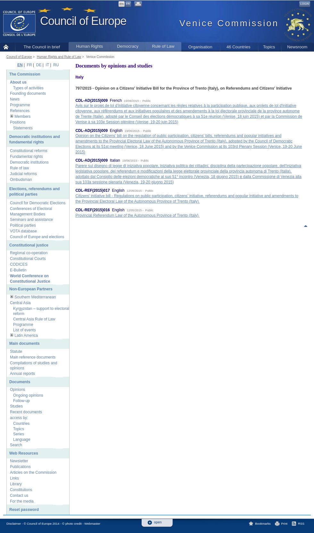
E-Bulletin (18, 270)
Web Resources (23, 453)
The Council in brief (42, 46)
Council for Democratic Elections (37, 203)
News (15, 99)
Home (7, 46)
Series (18, 434)
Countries (21, 423)
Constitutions (21, 490)
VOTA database (23, 231)
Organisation (200, 46)
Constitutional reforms (28, 151)
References (19, 111)
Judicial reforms (23, 174)
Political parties (23, 225)
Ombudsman (21, 179)
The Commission (24, 74)
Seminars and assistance (31, 219)
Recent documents (26, 412)
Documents (19, 382)
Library (16, 484)
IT (47, 65)
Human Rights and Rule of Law (59, 57)
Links (14, 478)
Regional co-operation (28, 253)
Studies (16, 406)
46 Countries (239, 46)
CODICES (19, 264)
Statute (16, 351)
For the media (22, 501)
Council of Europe (83, 21)
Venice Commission (100, 57)
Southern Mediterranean (35, 297)
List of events (24, 330)
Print (284, 523)
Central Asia (20, 303)
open (158, 522)
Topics (269, 46)
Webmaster (92, 523)
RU (56, 65)
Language (21, 439)
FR (128, 3)
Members (22, 116)
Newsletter (19, 461)
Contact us (19, 495)
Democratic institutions (29, 162)
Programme (20, 105)
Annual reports (22, 373)
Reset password (24, 509)
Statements (23, 128)
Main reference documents (32, 357)
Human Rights (89, 46)
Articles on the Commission (33, 472)
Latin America (26, 335)
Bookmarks (263, 523)
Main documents (24, 343)
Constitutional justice (28, 245)
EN (122, 3)
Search (16, 445)
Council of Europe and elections (37, 237)
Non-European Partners (31, 289)
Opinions (17, 389)
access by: (19, 418)
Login (304, 3)
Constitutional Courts (27, 258)
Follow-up (21, 401)
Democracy (127, 46)
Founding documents (28, 93)
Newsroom (297, 46)
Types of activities (28, 88)
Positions (18, 122)
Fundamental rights (26, 156)
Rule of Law (163, 46)
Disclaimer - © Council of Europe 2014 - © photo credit (44, 523)
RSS (301, 523)
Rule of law (19, 168)
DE (39, 65)
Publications (20, 466)
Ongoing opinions (28, 395)
